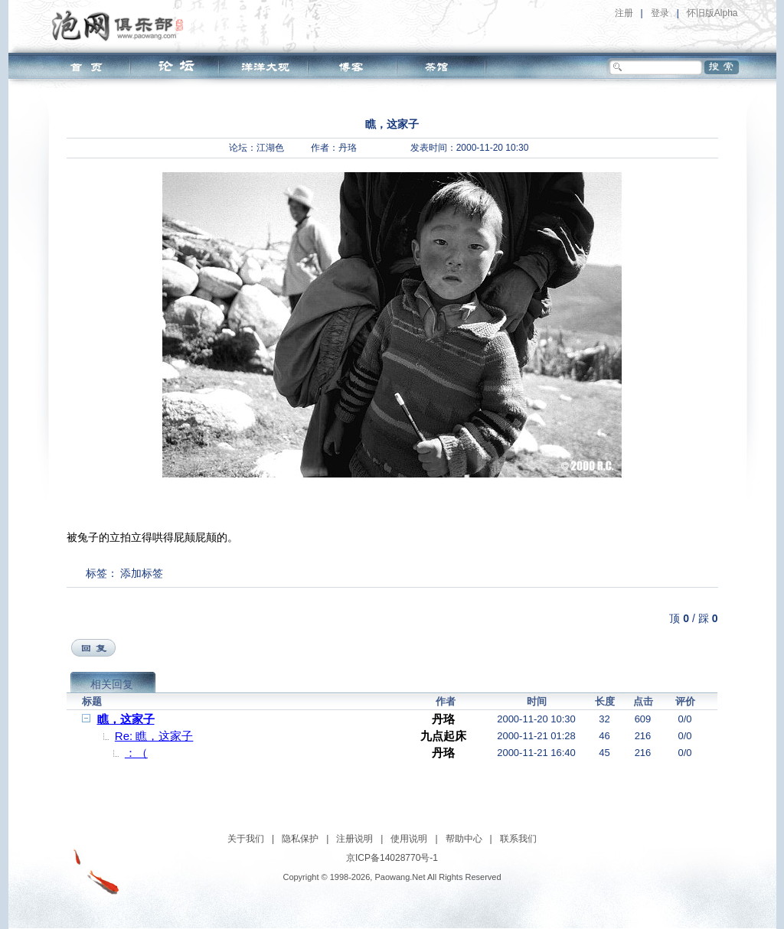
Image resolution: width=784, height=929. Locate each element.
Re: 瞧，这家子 (154, 735)
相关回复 (111, 684)
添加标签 (141, 573)
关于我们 (245, 838)
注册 (624, 13)
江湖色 (270, 147)
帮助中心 (464, 838)
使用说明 (408, 838)
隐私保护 (300, 838)
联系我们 (518, 838)
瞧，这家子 (126, 718)
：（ (136, 752)
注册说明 (354, 838)
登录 (660, 13)
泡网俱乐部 (121, 25)
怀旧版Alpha (712, 13)
